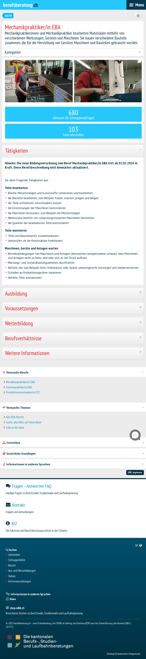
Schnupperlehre (16, 560)
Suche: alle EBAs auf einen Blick (23, 422)
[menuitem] (139, 545)
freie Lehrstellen (73, 130)
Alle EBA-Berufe (15, 417)
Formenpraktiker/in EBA (19, 387)
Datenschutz (122, 653)
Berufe (12, 565)
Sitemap (110, 653)
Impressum (135, 653)
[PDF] (138, 15)
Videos (11, 576)
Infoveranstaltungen (19, 581)
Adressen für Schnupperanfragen (73, 114)
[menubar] (136, 5)
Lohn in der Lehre (15, 427)
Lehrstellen (14, 555)
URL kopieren (135, 472)
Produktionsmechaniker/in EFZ (23, 392)
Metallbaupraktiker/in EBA (20, 382)
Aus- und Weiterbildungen (22, 570)
